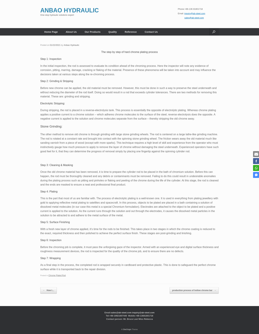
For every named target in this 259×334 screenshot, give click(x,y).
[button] (214, 32)
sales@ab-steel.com (121, 311)
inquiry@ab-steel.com (143, 311)
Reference (131, 31)
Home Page (51, 31)
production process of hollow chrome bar (197, 289)
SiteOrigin (127, 328)
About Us (71, 31)
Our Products (92, 31)
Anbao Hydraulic (70, 45)
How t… (47, 289)
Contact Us (151, 31)
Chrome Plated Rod (56, 275)
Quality (112, 31)
